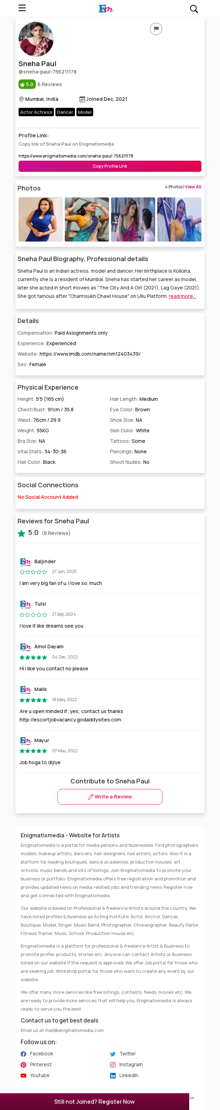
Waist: (39, 420)
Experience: (47, 343)
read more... (182, 296)
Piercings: (128, 451)
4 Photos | (183, 187)
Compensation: (63, 332)
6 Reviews (40, 84)
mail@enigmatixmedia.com (74, 1030)
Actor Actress (36, 112)
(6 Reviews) (44, 532)
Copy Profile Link (110, 166)
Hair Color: (36, 462)
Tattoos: (127, 441)
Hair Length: (134, 399)
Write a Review (110, 796)
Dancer (65, 112)
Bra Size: (31, 441)
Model (84, 112)
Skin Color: (130, 430)
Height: (41, 399)
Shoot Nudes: (130, 462)
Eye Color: (130, 409)
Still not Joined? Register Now (94, 1101)
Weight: (33, 430)
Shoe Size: (126, 420)
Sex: (32, 364)
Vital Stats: (42, 451)
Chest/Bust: (46, 409)
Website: (79, 353)
